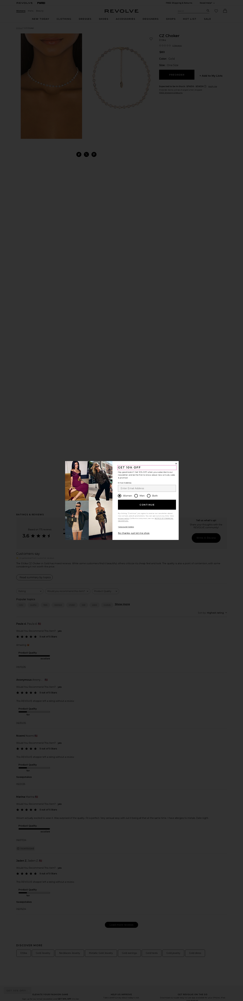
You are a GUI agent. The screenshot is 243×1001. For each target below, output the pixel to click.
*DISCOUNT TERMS (126, 527)
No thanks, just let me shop (133, 533)
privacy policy (123, 518)
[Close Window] (176, 463)
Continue (147, 504)
